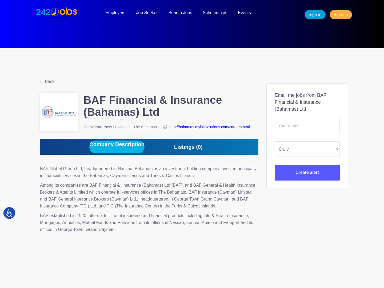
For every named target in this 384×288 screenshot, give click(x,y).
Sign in (315, 14)
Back (49, 81)
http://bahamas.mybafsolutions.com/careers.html (210, 127)
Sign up (341, 14)
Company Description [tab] (117, 144)
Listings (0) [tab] (188, 147)
